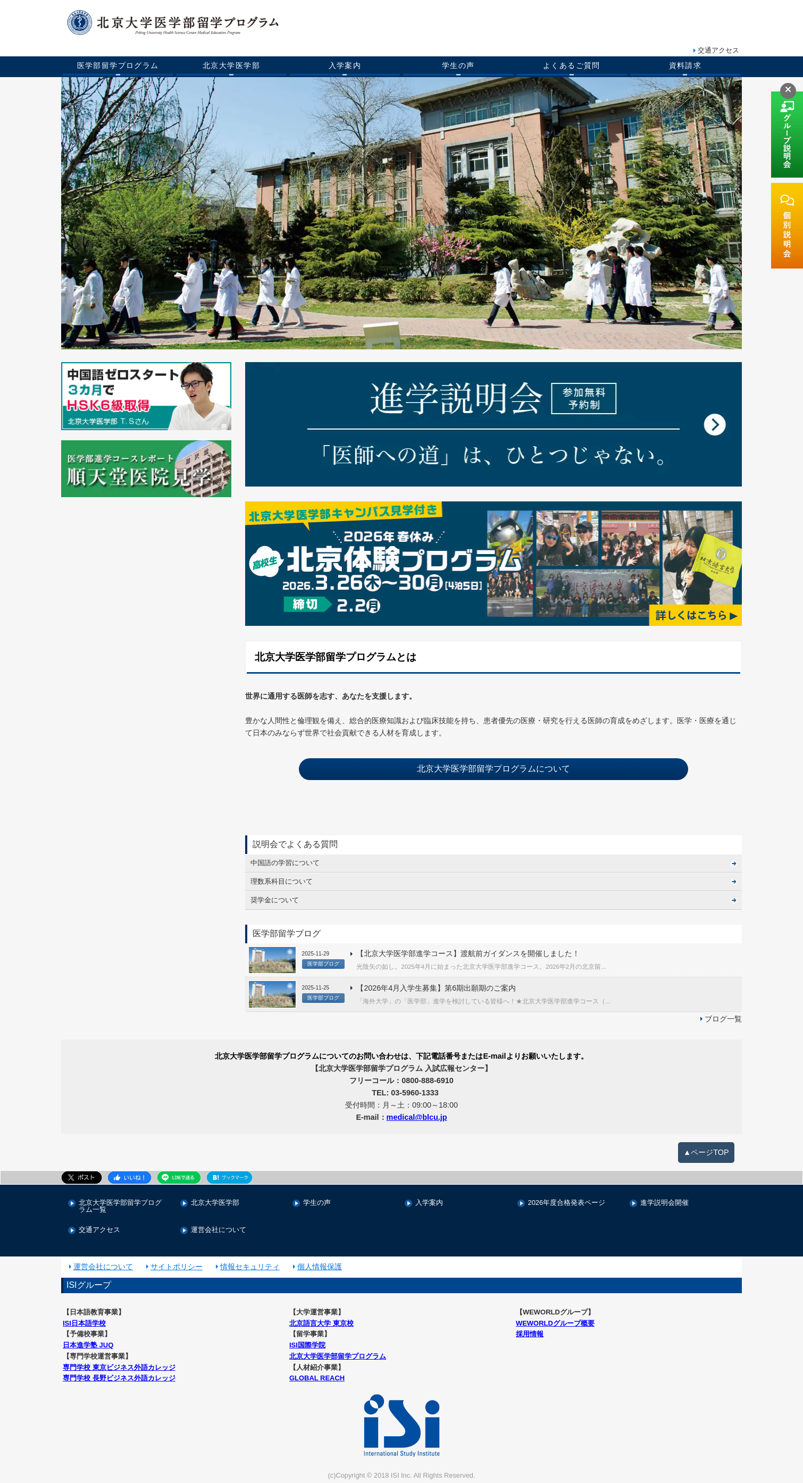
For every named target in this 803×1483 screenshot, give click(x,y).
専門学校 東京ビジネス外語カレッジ (119, 1367)
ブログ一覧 (723, 1019)
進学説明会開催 (664, 1203)
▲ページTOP (706, 1152)
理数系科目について (281, 881)
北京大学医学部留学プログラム (337, 1356)
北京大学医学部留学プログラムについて (493, 768)
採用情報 (529, 1334)
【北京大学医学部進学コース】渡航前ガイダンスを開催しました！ (468, 953)
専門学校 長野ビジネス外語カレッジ (119, 1378)
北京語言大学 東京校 (321, 1323)
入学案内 (345, 65)
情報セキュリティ (250, 1266)
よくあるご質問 (571, 65)
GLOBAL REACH (317, 1378)
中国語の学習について (285, 863)
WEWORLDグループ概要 (555, 1323)
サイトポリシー (176, 1266)
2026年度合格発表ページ (566, 1203)
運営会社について (218, 1230)
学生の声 (458, 65)
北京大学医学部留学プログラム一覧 (120, 1206)
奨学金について (274, 900)
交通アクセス (718, 50)
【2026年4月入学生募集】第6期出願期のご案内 (436, 988)
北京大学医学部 (231, 65)
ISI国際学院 (307, 1345)
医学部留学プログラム (118, 65)
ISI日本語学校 (84, 1323)
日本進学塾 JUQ (88, 1345)
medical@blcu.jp (417, 1117)
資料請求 (685, 65)
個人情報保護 (319, 1266)
